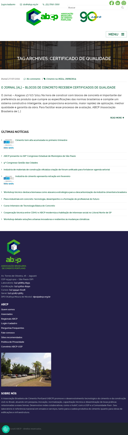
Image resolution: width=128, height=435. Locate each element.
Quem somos (8, 309)
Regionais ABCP (9, 319)
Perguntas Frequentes (12, 328)
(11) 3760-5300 (53, 4)
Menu (113, 34)
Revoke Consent (6, 429)
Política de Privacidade (12, 342)
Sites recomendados (11, 337)
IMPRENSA (70, 78)
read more (116, 118)
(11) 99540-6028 (17, 290)
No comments (33, 78)
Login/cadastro (8, 4)
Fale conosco (8, 332)
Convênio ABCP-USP (11, 346)
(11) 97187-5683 (15, 293)
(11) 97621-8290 (22, 286)
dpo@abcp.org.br (41, 296)
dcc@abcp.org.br (30, 4)
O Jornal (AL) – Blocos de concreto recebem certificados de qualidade (58, 87)
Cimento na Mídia (55, 78)
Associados (6, 314)
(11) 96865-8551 (22, 283)
